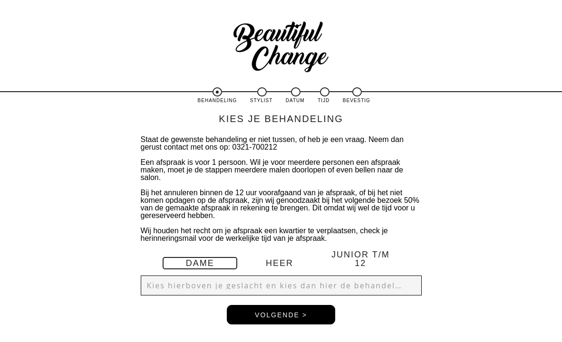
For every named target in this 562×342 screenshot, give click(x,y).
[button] (281, 285)
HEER (279, 263)
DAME (200, 263)
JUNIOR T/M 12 (360, 259)
